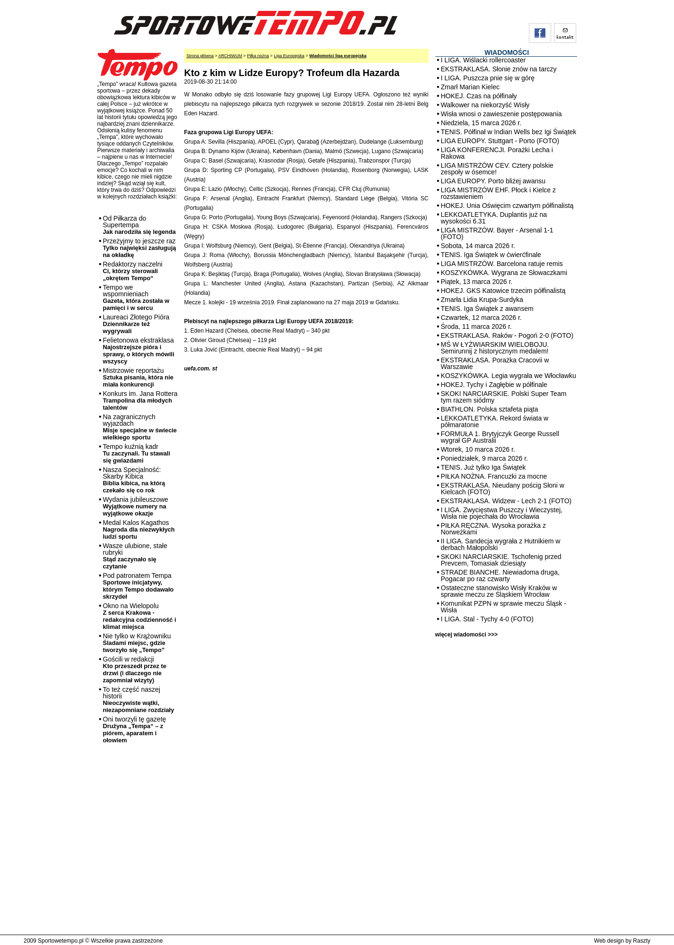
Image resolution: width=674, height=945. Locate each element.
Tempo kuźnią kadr (136, 453)
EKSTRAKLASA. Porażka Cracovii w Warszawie (495, 363)
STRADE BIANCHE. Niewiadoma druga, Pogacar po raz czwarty (500, 575)
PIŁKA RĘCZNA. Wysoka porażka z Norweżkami (493, 529)
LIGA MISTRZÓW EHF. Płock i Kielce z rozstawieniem (498, 193)
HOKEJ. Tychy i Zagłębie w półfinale (494, 384)
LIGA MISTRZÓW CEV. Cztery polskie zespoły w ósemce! (497, 169)
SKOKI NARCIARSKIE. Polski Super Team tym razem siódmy (504, 397)
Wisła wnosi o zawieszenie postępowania (501, 114)
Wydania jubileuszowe (135, 506)
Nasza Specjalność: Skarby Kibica (134, 480)
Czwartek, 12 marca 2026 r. (481, 317)
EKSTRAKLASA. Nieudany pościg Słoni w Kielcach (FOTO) (502, 488)
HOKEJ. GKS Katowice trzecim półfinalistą (503, 290)
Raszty (641, 940)
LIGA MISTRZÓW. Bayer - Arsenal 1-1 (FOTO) (497, 233)
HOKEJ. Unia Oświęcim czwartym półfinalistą (507, 205)
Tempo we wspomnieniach (136, 297)
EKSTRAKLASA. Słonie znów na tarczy (499, 69)
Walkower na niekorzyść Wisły (485, 105)
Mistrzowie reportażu (138, 377)
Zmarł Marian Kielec (470, 87)
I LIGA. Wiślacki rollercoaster (483, 60)
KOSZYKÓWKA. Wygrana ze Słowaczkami (504, 272)
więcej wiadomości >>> (466, 634)
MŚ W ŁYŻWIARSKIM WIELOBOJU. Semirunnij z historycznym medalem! (495, 348)
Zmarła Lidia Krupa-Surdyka (482, 299)
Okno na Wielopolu (139, 616)
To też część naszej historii (138, 699)
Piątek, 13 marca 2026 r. (477, 281)
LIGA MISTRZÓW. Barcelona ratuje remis (502, 263)
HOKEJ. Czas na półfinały (479, 96)
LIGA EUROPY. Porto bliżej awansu (493, 181)
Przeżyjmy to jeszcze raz (139, 247)
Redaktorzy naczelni (133, 271)
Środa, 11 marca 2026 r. (476, 326)
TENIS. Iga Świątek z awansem (487, 308)
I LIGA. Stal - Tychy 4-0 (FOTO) (487, 619)
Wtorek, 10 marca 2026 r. (478, 449)
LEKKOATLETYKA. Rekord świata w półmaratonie (495, 421)
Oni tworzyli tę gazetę (134, 729)
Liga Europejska (289, 55)
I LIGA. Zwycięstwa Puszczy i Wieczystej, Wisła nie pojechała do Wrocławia (502, 513)
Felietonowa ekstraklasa (138, 350)
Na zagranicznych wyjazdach (140, 427)
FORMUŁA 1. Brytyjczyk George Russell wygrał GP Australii (500, 437)
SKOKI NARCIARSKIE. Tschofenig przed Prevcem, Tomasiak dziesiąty (501, 560)
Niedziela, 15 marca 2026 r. (481, 123)
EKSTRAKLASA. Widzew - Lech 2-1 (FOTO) (506, 501)
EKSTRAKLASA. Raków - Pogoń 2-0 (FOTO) (507, 335)
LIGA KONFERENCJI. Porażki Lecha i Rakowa (497, 153)
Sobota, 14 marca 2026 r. (478, 245)
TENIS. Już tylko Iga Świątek (483, 467)
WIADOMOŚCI (506, 52)
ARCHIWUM (230, 55)
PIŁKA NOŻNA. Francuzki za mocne (494, 476)
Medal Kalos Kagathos (139, 529)
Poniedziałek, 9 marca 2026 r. (484, 458)
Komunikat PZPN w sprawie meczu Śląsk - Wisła (503, 607)
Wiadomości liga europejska (337, 55)
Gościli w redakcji (134, 669)
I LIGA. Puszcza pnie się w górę (488, 78)
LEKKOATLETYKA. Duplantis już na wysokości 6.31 (494, 218)
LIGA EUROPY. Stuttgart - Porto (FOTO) (500, 141)
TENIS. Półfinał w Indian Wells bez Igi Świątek (509, 132)
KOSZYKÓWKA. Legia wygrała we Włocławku (508, 375)
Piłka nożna (258, 55)
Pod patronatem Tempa (138, 586)
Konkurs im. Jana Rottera (140, 400)
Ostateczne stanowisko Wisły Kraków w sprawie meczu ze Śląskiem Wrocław (499, 591)
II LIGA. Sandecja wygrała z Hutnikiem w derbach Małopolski (501, 544)
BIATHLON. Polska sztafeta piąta (489, 409)
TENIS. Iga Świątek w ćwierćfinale (491, 254)
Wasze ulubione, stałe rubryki (135, 556)
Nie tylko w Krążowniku (137, 642)
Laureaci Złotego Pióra (136, 324)
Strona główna (200, 55)
